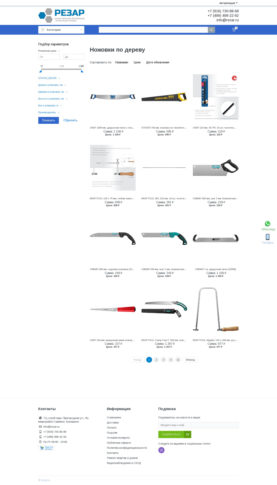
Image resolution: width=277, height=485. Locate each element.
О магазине (114, 417)
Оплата (111, 427)
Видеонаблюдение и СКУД (124, 462)
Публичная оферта (119, 442)
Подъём (112, 432)
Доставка (113, 422)
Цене (137, 62)
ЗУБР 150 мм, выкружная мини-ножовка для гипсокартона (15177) (127, 340)
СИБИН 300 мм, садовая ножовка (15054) (113, 269)
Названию (122, 62)
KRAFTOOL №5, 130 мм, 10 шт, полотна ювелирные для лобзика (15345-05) (183, 198)
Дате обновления (157, 62)
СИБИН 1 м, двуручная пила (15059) (215, 269)
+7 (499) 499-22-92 (223, 16)
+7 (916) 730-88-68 (223, 11)
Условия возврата (118, 437)
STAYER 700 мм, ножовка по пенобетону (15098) (168, 127)
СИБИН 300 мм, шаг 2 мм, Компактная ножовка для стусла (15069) (230, 198)
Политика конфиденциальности (127, 447)
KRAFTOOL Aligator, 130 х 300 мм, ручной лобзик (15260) (224, 340)
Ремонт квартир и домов (122, 457)
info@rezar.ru (228, 20)
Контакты (112, 452)
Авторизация (228, 3)
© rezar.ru (44, 480)
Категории (61, 29)
